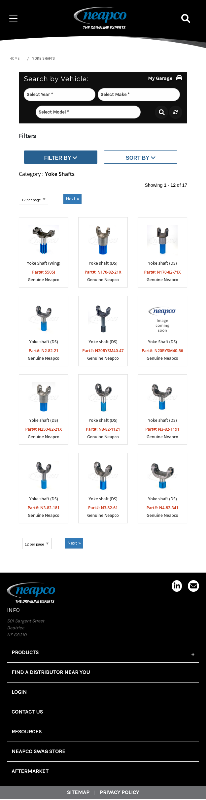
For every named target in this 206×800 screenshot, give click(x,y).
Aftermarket (30, 771)
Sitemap (78, 792)
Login (19, 692)
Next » (72, 199)
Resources (27, 731)
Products (25, 652)
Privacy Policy (119, 792)
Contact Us (27, 712)
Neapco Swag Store (38, 751)
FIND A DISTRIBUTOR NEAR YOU (51, 672)
